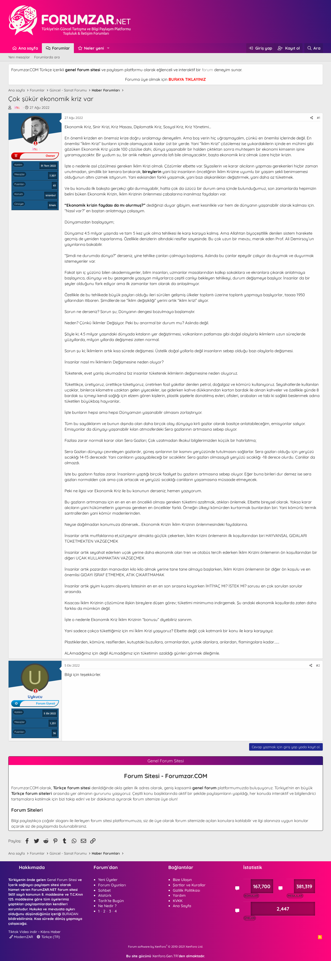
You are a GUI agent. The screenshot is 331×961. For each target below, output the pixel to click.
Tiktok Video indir (22, 932)
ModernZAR (21, 937)
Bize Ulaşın (182, 879)
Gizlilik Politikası (186, 890)
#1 (318, 118)
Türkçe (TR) (48, 937)
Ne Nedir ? (107, 905)
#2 (318, 665)
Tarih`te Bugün (111, 900)
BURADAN (70, 914)
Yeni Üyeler (108, 879)
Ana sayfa (28, 48)
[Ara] (313, 48)
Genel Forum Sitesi (62, 880)
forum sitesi (101, 820)
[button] (108, 48)
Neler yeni (94, 48)
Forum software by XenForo (165, 946)
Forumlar (61, 48)
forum (207, 69)
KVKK (177, 900)
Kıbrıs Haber (51, 932)
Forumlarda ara (47, 57)
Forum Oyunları (112, 885)
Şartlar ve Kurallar (189, 885)
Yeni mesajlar (19, 57)
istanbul (51, 195)
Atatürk (104, 895)
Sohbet (104, 890)
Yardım (179, 895)
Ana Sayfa (182, 905)
